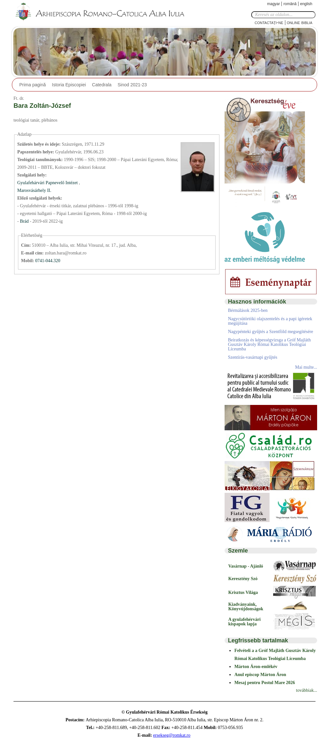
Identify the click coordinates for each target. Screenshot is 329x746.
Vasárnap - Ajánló (245, 566)
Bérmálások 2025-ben (247, 310)
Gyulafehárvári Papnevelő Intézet (48, 182)
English (306, 4)
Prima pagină (32, 84)
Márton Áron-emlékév (255, 666)
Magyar (273, 4)
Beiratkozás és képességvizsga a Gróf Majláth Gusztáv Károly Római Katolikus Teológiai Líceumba (269, 344)
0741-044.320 (47, 260)
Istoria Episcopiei (69, 84)
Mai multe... (306, 367)
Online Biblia (299, 22)
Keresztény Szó (242, 578)
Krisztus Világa (243, 592)
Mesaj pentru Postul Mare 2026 (264, 682)
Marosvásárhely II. (34, 190)
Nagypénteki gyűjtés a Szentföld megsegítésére (270, 331)
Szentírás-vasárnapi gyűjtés (252, 357)
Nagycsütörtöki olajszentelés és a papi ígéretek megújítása (270, 321)
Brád (25, 221)
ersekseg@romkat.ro (172, 735)
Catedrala (101, 84)
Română (290, 4)
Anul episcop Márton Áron (260, 674)
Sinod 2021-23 (132, 84)
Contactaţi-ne (268, 22)
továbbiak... (306, 690)
